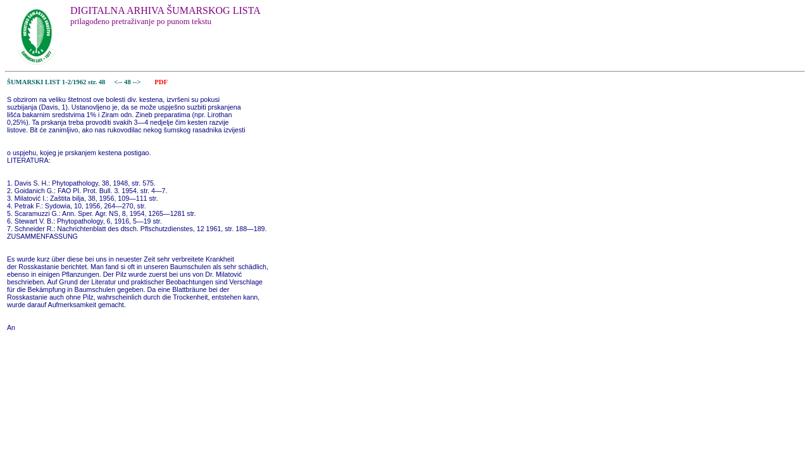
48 (128, 82)
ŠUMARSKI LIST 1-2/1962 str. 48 (56, 82)
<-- (119, 82)
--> (137, 82)
